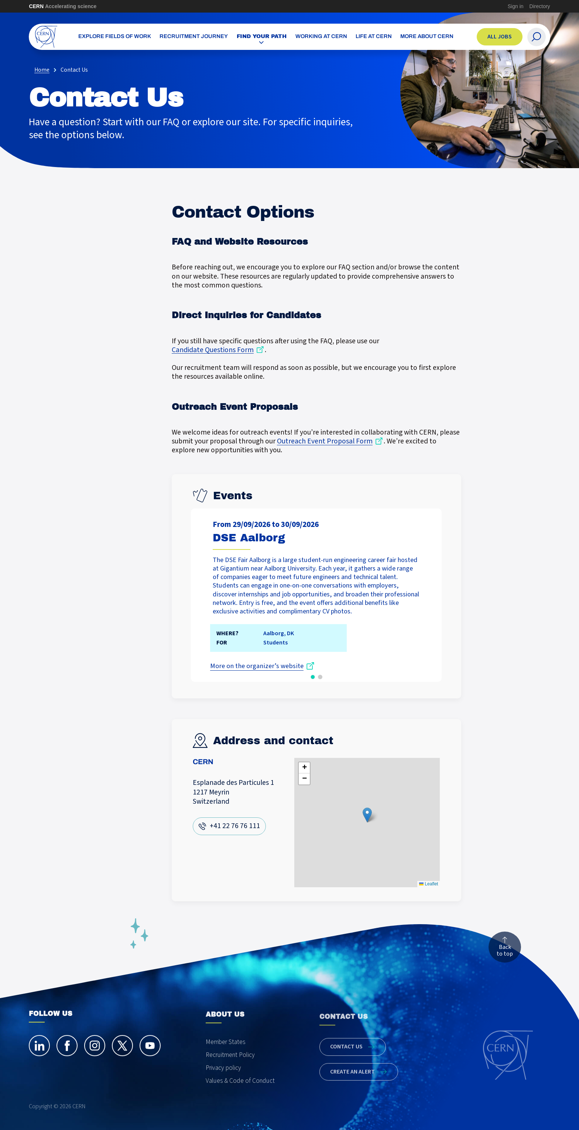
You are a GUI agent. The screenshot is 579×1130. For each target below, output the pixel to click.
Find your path (262, 36)
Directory (540, 6)
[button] (313, 676)
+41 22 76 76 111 (235, 826)
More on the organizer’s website (257, 666)
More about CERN (426, 37)
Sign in (516, 6)
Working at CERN (321, 37)
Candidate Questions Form (213, 350)
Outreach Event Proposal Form (325, 441)
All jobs (499, 37)
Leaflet (428, 883)
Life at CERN (374, 37)
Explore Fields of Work (114, 37)
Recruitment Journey (194, 37)
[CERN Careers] (46, 37)
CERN (62, 6)
